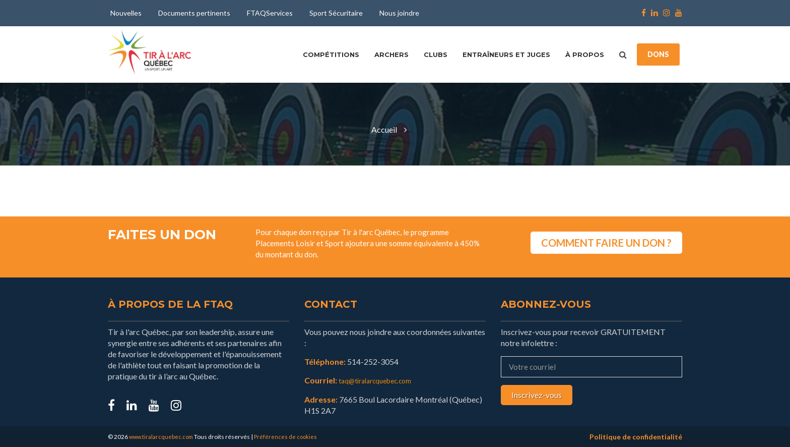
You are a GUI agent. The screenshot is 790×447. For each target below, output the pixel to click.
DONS (658, 54)
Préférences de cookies (290, 436)
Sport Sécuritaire (336, 13)
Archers (391, 54)
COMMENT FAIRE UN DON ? (606, 238)
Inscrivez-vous (536, 395)
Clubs (435, 54)
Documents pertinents (194, 13)
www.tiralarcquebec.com (163, 436)
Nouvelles (126, 13)
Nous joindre (399, 13)
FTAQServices (270, 13)
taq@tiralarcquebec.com (382, 380)
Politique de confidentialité (635, 436)
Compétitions (331, 54)
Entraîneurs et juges (506, 54)
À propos (584, 54)
